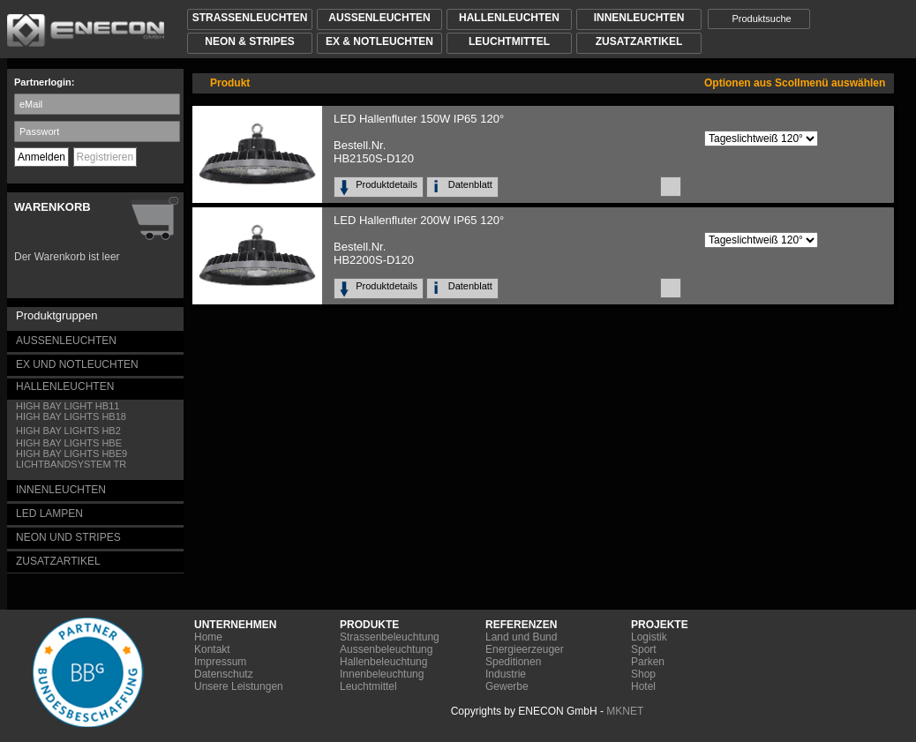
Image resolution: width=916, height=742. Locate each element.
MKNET (624, 711)
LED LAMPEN (49, 513)
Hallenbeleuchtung (383, 662)
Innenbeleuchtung (382, 674)
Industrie (505, 674)
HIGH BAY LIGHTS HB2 (68, 430)
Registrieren (105, 157)
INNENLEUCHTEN (61, 489)
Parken (647, 662)
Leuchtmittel (368, 686)
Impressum (220, 662)
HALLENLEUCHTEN (65, 386)
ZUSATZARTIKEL (58, 561)
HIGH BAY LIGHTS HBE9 (71, 453)
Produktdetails (389, 184)
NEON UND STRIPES (68, 537)
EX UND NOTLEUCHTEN (77, 364)
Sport (644, 649)
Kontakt (212, 649)
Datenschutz (223, 674)
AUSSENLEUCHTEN (66, 340)
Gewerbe (507, 686)
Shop (643, 674)
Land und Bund (521, 637)
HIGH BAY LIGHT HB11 (67, 406)
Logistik (649, 637)
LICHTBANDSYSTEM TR (71, 464)
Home (208, 637)
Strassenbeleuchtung (389, 637)
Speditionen (513, 662)
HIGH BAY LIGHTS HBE (69, 443)
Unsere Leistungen (238, 686)
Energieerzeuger (524, 649)
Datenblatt (473, 184)
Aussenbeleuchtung (386, 649)
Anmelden (41, 157)
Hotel (643, 686)
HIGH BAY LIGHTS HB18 (71, 416)
